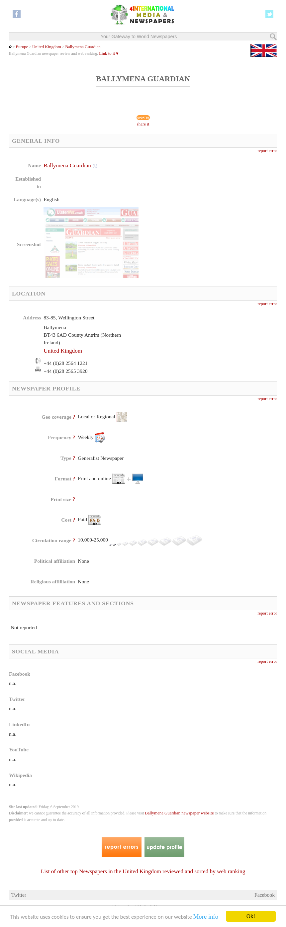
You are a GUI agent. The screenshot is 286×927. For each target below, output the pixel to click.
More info (205, 916)
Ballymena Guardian (83, 46)
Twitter (18, 895)
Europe (22, 46)
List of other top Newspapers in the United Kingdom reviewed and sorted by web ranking (143, 871)
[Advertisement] (197, 204)
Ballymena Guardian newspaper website (179, 813)
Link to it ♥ (109, 53)
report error (267, 150)
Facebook (264, 895)
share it (143, 124)
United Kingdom (46, 46)
